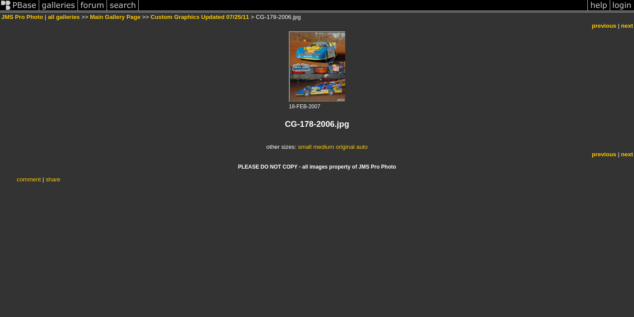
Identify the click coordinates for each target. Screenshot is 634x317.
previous (604, 25)
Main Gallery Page (115, 17)
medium (323, 147)
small (305, 147)
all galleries (64, 17)
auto (362, 147)
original (345, 147)
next (627, 25)
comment (29, 179)
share (53, 179)
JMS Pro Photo (22, 17)
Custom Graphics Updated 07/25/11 (200, 17)
